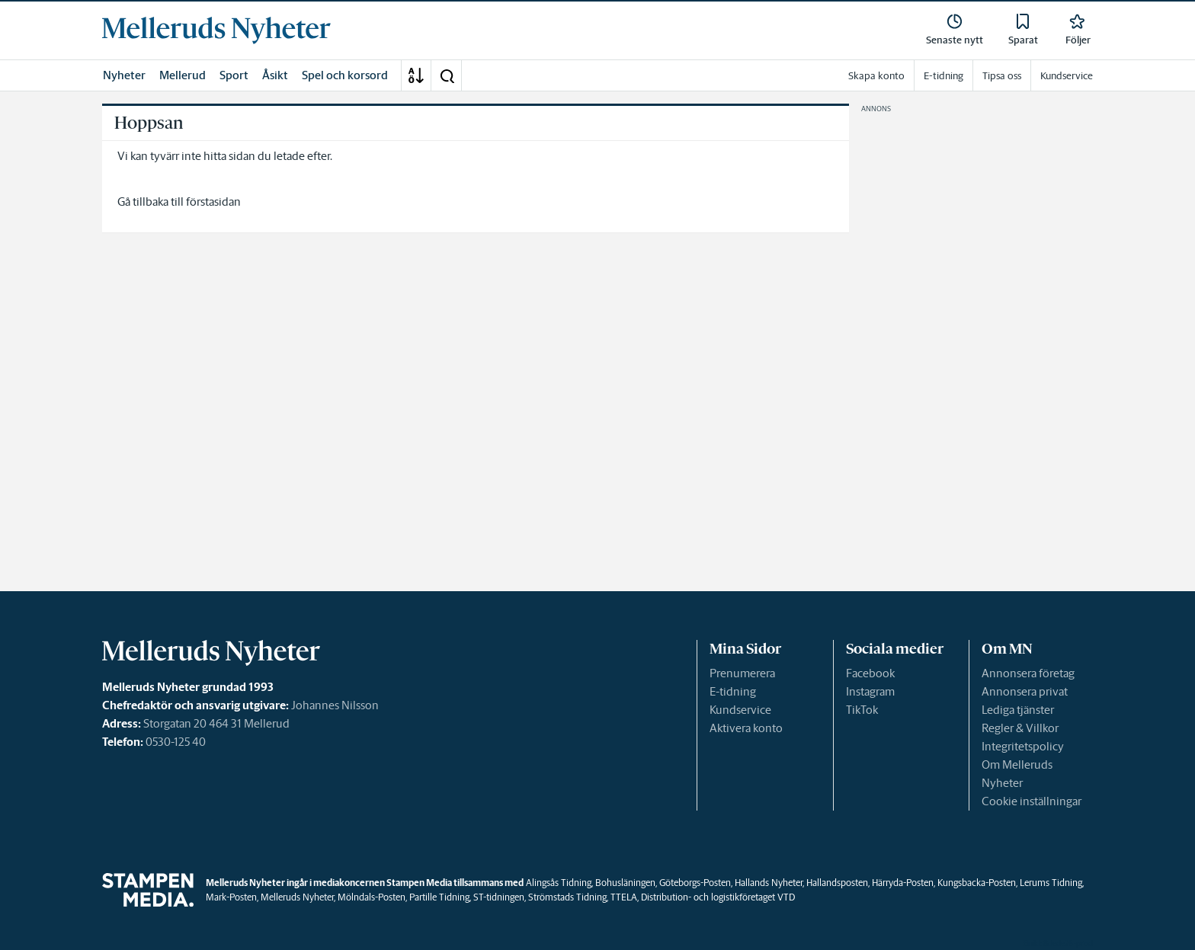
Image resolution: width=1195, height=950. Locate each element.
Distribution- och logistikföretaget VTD (718, 897)
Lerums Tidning (1051, 882)
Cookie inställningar (1031, 801)
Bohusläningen (625, 882)
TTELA (623, 897)
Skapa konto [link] (876, 75)
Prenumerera (742, 673)
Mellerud (182, 75)
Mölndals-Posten (371, 897)
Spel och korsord (345, 75)
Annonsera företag (1028, 673)
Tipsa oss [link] (1001, 75)
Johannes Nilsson (335, 705)
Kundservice (740, 709)
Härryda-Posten (903, 882)
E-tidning (733, 691)
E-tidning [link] (943, 75)
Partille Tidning (439, 897)
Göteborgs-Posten (695, 882)
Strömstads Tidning (567, 897)
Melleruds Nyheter (297, 897)
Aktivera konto (746, 728)
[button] (446, 75)
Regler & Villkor (1020, 728)
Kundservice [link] (1066, 75)
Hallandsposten (837, 882)
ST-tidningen (498, 897)
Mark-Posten (231, 897)
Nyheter (124, 75)
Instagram (870, 691)
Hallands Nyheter (769, 882)
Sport (233, 75)
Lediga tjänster (1018, 709)
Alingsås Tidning (558, 882)
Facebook (870, 673)
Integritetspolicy (1023, 746)
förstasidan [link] (213, 201)
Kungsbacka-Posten (976, 882)
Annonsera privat (1025, 691)
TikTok (862, 709)
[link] (216, 30)
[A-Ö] (416, 75)
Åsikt (275, 75)
